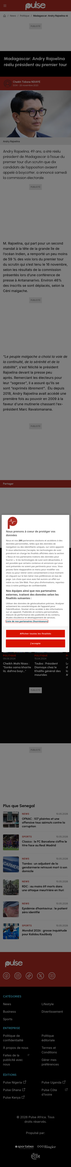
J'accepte (35, 643)
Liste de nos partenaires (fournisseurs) (27, 621)
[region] (35, 583)
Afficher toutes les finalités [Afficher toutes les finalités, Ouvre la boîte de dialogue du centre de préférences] (35, 633)
